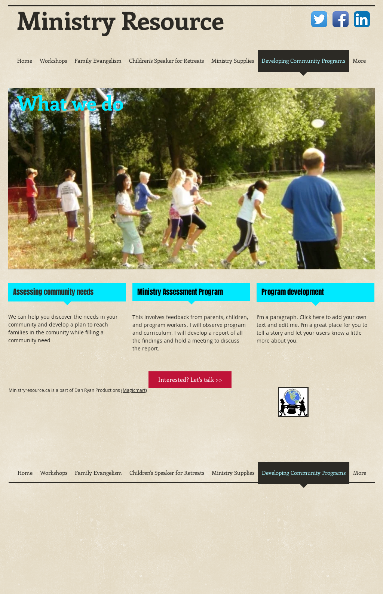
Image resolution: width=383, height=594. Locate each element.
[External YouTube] (214, 424)
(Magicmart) (134, 390)
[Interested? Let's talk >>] (190, 379)
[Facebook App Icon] (341, 19)
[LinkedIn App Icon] (362, 19)
